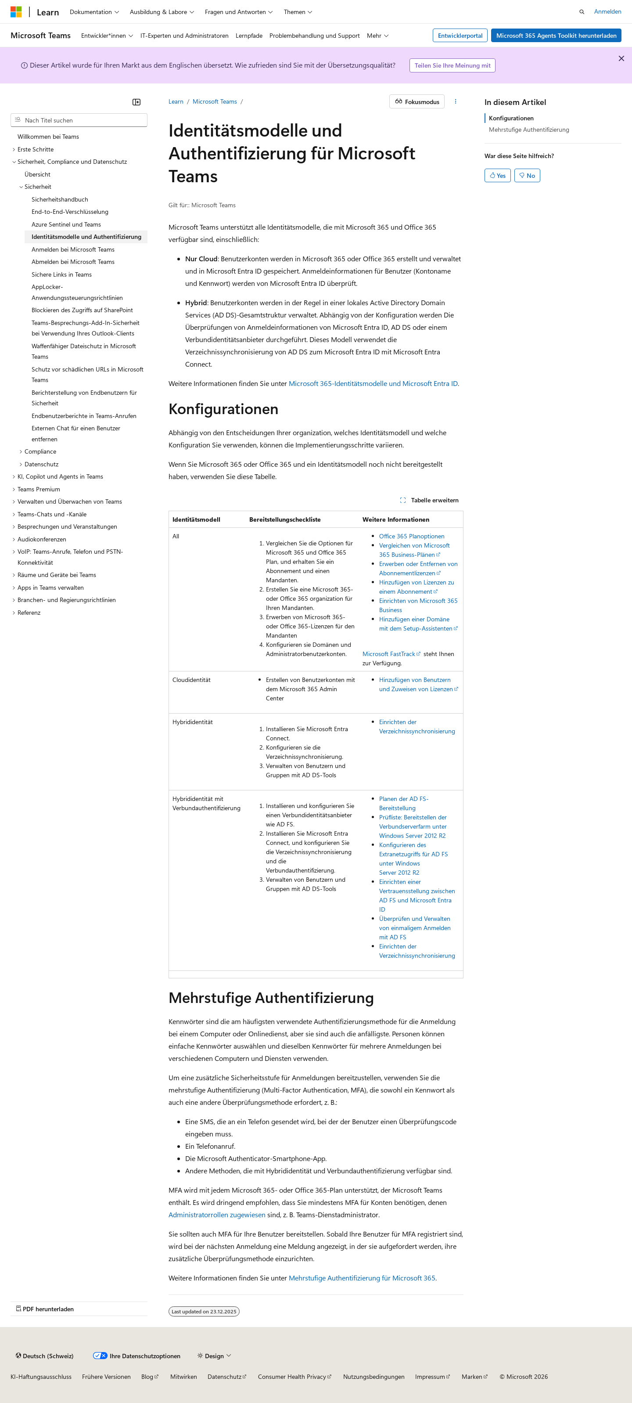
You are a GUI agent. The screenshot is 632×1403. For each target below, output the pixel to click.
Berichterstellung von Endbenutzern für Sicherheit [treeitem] (84, 398)
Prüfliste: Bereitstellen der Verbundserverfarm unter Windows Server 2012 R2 (413, 826)
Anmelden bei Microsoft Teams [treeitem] (73, 249)
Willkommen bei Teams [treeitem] (48, 136)
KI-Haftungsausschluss (41, 1376)
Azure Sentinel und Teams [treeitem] (66, 224)
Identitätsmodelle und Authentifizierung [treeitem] (86, 236)
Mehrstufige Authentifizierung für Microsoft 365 (362, 1277)
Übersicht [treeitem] (37, 174)
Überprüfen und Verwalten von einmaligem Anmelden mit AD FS (415, 927)
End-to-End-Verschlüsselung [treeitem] (70, 211)
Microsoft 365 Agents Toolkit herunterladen (556, 35)
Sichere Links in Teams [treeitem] (62, 274)
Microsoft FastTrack (389, 653)
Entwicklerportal (460, 35)
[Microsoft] (16, 12)
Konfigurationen (511, 118)
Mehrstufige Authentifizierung (529, 129)
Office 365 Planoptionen (412, 536)
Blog (147, 1376)
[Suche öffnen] (582, 12)
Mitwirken (183, 1376)
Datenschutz (224, 1376)
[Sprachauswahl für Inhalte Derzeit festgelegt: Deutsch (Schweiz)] (45, 1356)
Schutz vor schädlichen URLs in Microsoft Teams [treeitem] (88, 374)
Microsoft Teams (215, 101)
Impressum (430, 1376)
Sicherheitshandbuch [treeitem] (60, 199)
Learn (176, 101)
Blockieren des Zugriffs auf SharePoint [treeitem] (82, 310)
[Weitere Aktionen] (455, 101)
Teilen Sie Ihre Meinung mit (453, 65)
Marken (472, 1376)
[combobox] (79, 120)
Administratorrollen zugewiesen (217, 1214)
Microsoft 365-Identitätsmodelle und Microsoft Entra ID (373, 383)
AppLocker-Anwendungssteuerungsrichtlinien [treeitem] (77, 292)
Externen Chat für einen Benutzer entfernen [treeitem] (76, 433)
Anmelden (607, 11)
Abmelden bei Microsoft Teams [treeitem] (73, 261)
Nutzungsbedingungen (374, 1376)
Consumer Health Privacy (292, 1376)
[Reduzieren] (136, 102)
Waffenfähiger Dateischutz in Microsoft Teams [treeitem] (84, 351)
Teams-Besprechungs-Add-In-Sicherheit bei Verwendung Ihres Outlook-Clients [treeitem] (86, 328)
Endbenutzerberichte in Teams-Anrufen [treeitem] (84, 415)
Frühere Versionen (106, 1376)
